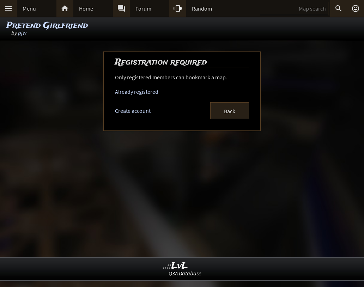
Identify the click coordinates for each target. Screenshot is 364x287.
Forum (143, 8)
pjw (22, 32)
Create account (133, 110)
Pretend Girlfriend (47, 25)
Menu (29, 8)
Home (86, 8)
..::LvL (175, 266)
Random (202, 8)
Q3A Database (185, 273)
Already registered (136, 91)
